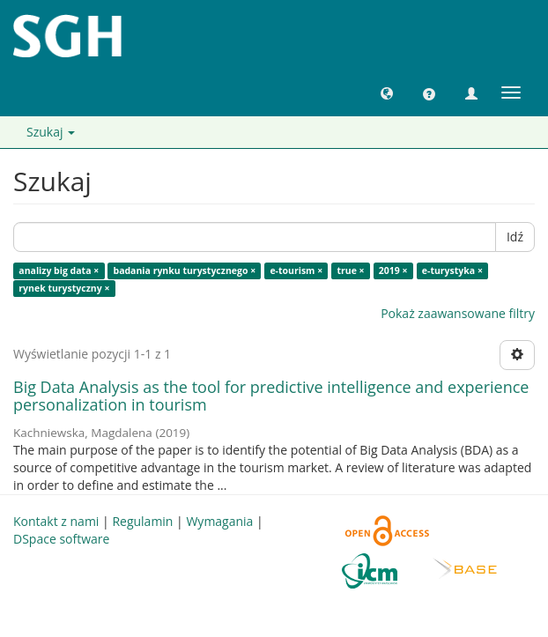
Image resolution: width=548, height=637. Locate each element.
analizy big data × (59, 270)
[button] (387, 92)
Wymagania (219, 521)
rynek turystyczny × (64, 288)
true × (350, 270)
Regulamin (142, 521)
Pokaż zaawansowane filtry (458, 313)
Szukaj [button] (50, 131)
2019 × (393, 270)
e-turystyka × (452, 270)
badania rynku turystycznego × (184, 270)
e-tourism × (296, 270)
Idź (515, 236)
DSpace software (61, 538)
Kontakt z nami (56, 521)
